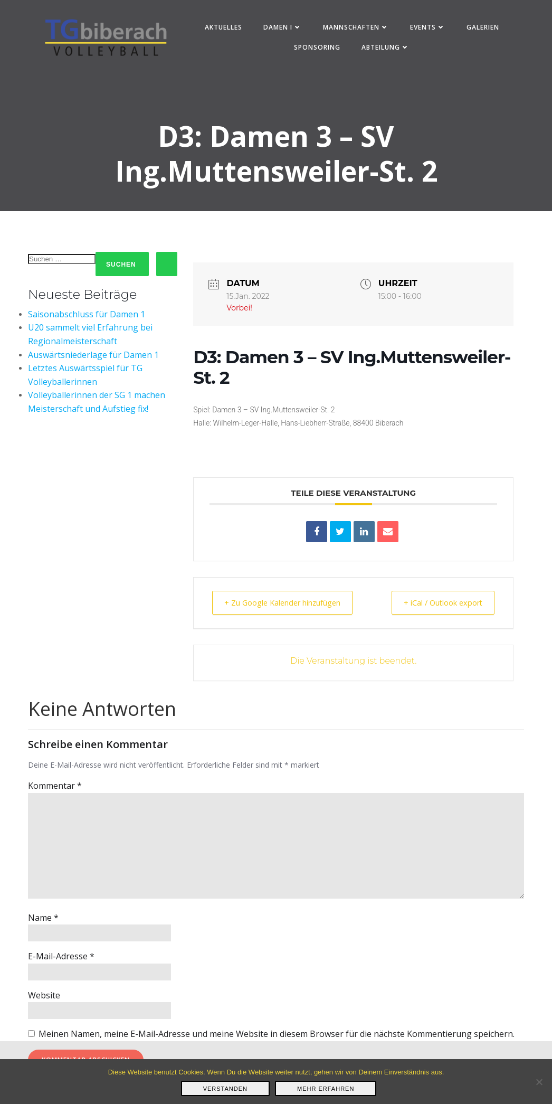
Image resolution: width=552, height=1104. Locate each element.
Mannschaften (356, 28)
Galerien (483, 28)
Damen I (283, 28)
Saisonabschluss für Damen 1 (86, 317)
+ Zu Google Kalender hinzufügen (287, 605)
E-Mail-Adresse (61, 959)
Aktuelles (224, 28)
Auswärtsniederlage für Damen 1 (93, 357)
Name (43, 920)
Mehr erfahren (325, 1089)
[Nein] (539, 1082)
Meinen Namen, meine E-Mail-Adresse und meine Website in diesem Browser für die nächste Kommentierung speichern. (277, 1036)
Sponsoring (318, 48)
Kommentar (55, 789)
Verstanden (225, 1089)
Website (44, 998)
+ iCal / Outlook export (438, 605)
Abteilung (387, 48)
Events (428, 28)
